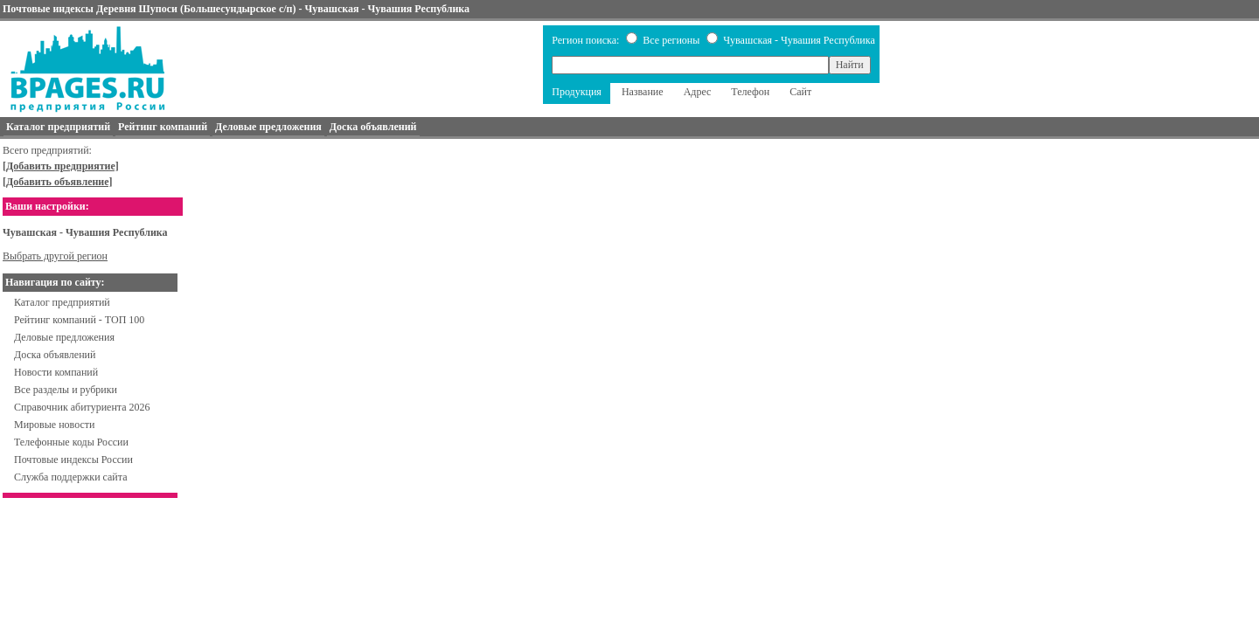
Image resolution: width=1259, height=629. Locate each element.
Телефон (750, 92)
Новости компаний (56, 372)
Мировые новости (54, 424)
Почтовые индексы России (73, 459)
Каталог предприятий (62, 302)
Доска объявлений (54, 355)
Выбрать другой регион (55, 256)
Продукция (577, 92)
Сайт (800, 92)
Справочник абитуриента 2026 (82, 407)
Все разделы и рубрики (65, 390)
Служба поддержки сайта (71, 477)
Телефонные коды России (71, 442)
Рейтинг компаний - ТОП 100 (79, 320)
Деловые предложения (64, 337)
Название (643, 92)
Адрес (698, 92)
